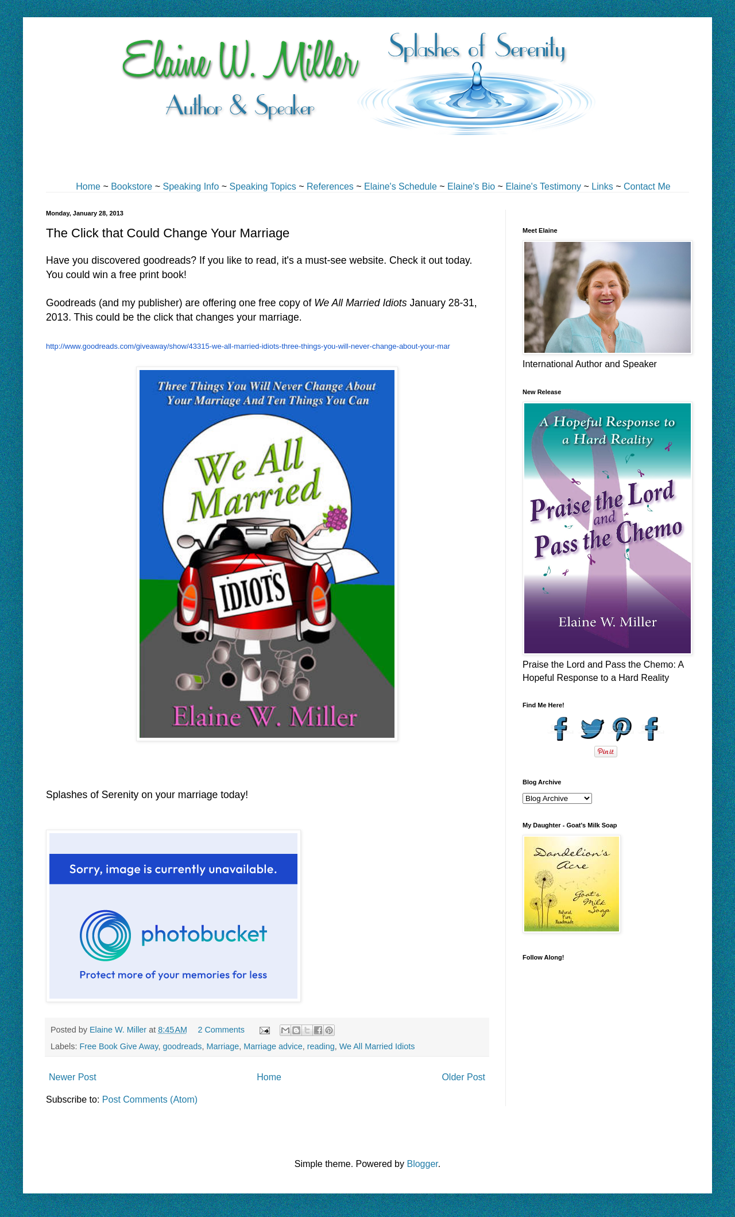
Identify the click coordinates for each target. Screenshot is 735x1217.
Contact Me (647, 186)
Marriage (222, 1046)
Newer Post (72, 1077)
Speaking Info (191, 186)
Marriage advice (272, 1046)
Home (88, 186)
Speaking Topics (263, 186)
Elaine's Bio (471, 186)
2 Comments (221, 1029)
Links (602, 186)
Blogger (422, 1164)
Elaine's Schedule (400, 186)
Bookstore (131, 186)
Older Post (463, 1077)
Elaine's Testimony (543, 186)
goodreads (182, 1046)
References (330, 186)
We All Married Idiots (377, 1046)
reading (321, 1046)
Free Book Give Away (118, 1046)
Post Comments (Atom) (150, 1099)
